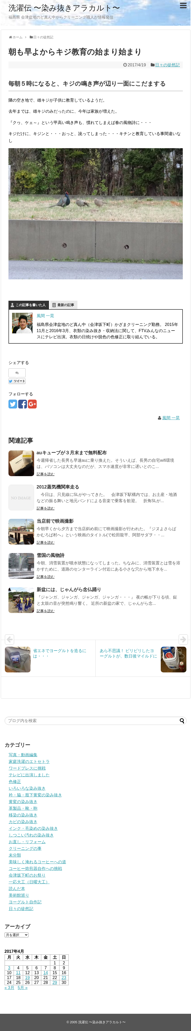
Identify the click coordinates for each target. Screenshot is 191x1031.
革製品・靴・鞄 (23, 808)
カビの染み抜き (23, 822)
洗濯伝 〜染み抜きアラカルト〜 (64, 8)
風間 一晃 (45, 316)
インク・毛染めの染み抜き (33, 828)
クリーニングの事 (25, 848)
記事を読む (46, 474)
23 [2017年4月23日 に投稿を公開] (64, 977)
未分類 (15, 855)
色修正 (15, 781)
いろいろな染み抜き (27, 788)
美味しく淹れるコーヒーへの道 (37, 862)
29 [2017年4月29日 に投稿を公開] (55, 982)
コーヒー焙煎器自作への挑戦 (35, 868)
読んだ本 (17, 888)
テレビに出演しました (29, 775)
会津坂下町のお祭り (27, 875)
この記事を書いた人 (31, 305)
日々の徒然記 (167, 65)
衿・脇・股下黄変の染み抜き (35, 795)
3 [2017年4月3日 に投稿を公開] (9, 968)
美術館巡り (19, 895)
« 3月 (9, 987)
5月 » (22, 987)
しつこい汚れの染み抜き (31, 835)
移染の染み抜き (23, 815)
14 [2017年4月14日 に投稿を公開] (45, 973)
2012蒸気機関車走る (58, 487)
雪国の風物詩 (50, 555)
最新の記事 (65, 305)
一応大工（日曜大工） (29, 882)
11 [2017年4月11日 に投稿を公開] (18, 973)
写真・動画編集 (23, 755)
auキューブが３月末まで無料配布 (72, 452)
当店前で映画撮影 (55, 521)
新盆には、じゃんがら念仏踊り (69, 589)
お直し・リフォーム (27, 842)
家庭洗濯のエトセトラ (29, 761)
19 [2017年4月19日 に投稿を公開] (27, 977)
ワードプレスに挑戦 (27, 768)
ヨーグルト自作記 (25, 902)
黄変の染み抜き (23, 801)
